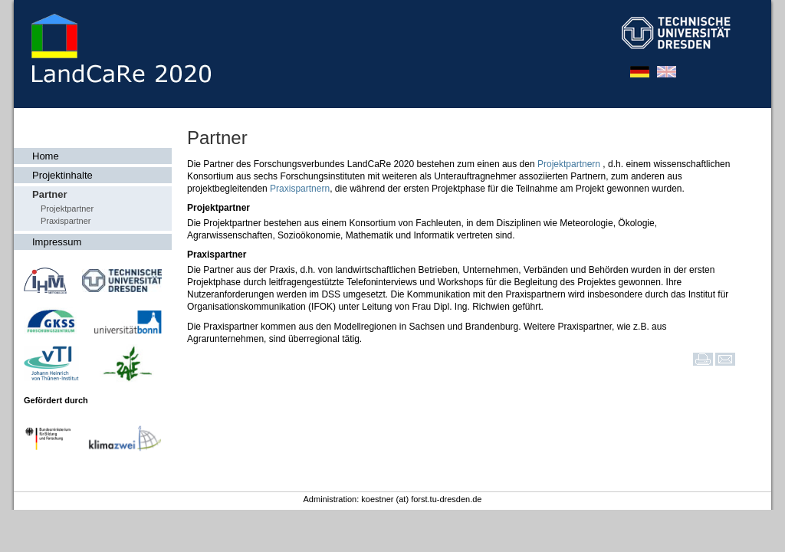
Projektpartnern (570, 164)
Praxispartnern (300, 188)
